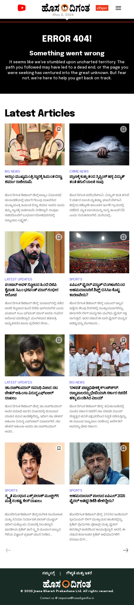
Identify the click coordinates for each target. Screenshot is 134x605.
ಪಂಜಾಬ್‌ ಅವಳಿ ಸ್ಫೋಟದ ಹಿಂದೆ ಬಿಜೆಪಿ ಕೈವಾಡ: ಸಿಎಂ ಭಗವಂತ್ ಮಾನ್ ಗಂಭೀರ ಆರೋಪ (31, 290)
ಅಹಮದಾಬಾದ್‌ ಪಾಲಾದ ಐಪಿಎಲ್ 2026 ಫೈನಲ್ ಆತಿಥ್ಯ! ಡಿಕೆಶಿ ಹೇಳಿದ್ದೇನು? (97, 499)
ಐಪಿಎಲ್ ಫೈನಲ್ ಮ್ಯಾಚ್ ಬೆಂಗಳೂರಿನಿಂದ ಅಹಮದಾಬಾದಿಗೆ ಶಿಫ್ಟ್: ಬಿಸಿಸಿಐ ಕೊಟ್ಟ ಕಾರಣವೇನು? (97, 290)
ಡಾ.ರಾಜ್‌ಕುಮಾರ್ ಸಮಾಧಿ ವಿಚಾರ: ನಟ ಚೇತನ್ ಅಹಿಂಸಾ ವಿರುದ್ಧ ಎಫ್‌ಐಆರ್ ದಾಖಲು (31, 393)
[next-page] (125, 550)
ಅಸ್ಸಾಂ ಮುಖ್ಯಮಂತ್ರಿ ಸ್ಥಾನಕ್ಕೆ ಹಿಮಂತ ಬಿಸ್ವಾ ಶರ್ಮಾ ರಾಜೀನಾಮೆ (33, 180)
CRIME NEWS (79, 171)
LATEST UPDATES (18, 279)
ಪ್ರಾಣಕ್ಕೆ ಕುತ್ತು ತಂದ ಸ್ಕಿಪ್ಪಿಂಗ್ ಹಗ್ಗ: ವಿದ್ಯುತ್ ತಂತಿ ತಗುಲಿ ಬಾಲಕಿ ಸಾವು (96, 180)
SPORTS (75, 279)
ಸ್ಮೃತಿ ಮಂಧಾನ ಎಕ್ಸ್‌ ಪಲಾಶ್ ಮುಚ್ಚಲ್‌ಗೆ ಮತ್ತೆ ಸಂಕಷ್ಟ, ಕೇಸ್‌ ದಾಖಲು (31, 499)
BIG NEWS (12, 171)
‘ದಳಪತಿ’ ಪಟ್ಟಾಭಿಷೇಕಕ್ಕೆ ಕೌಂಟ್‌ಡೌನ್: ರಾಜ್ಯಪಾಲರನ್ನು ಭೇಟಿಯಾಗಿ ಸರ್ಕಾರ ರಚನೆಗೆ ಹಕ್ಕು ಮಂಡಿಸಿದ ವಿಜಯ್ (98, 393)
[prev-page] (8, 550)
